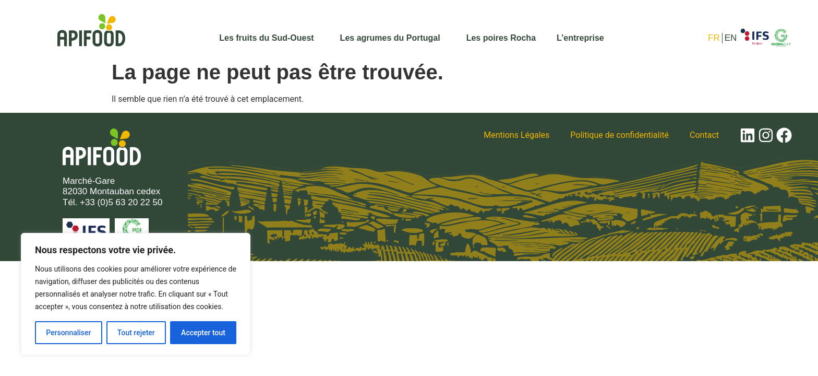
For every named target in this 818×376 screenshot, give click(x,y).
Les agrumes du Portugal (393, 38)
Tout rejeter (136, 332)
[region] (135, 294)
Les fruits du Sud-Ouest (269, 38)
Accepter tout (203, 332)
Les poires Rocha (501, 37)
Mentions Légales (516, 135)
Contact (704, 135)
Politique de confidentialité (619, 135)
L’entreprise (580, 37)
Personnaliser (68, 332)
